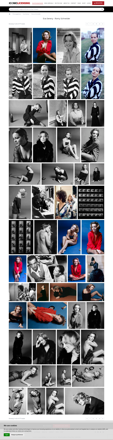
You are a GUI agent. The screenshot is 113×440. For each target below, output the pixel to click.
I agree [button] (6, 434)
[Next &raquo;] (102, 23)
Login (89, 3)
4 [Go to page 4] (99, 24)
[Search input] (56, 9)
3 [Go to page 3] (96, 24)
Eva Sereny (26, 14)
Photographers (17, 14)
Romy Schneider (36, 14)
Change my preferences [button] (17, 434)
